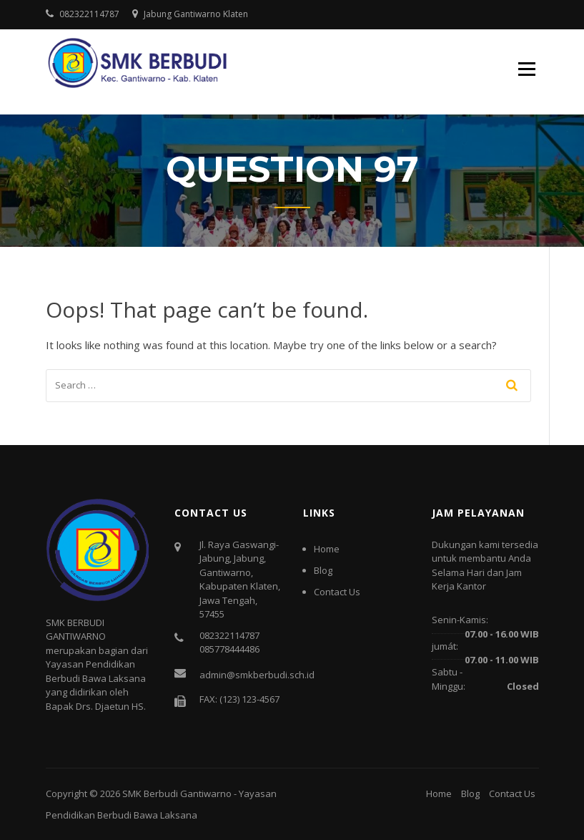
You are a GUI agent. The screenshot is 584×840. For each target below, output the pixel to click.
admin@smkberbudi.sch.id (257, 674)
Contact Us (337, 591)
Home (327, 548)
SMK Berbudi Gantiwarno (177, 793)
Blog (323, 570)
